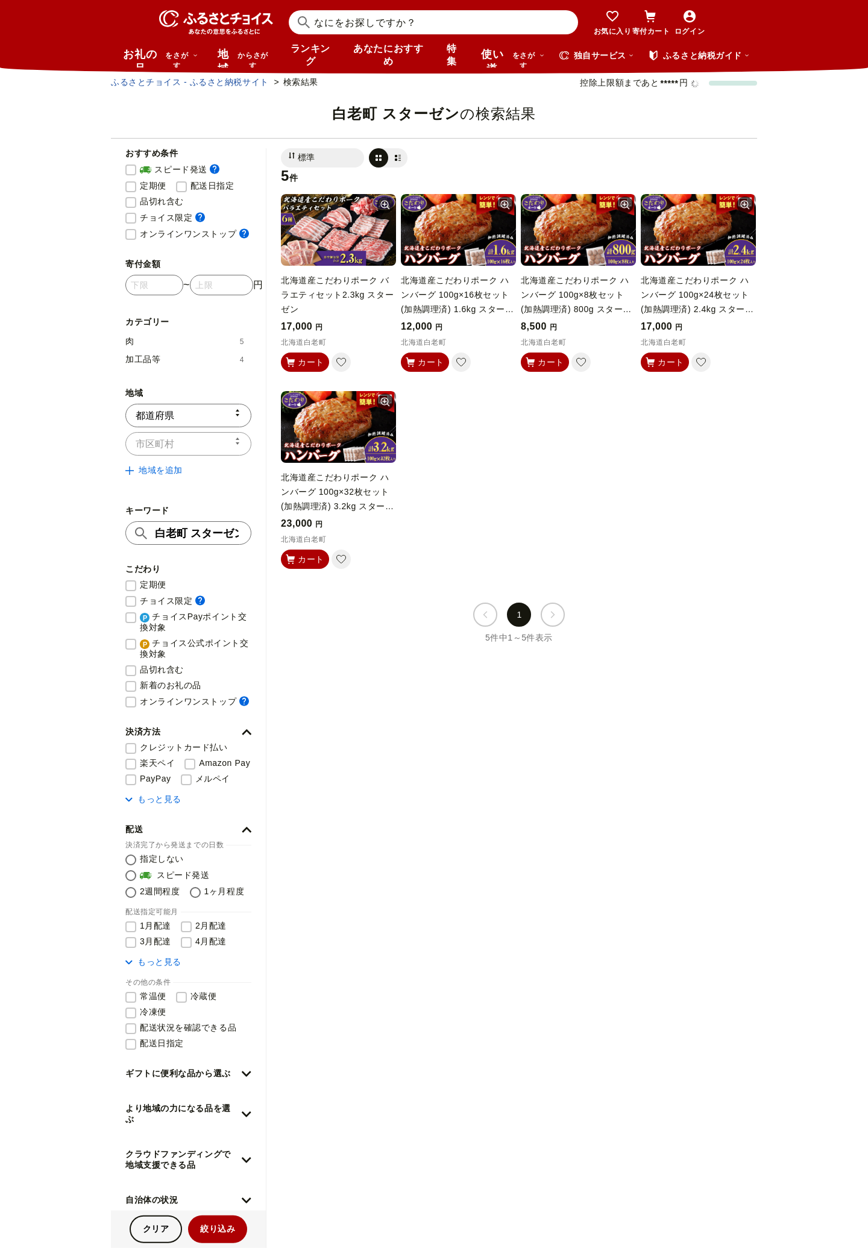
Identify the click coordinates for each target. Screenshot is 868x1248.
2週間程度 (160, 891)
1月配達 (155, 925)
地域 (244, 57)
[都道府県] (188, 415)
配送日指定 (212, 185)
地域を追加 (154, 470)
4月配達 (211, 941)
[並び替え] (322, 158)
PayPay (155, 778)
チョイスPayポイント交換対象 (193, 622)
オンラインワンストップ (194, 233)
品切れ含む (162, 201)
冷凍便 (153, 1012)
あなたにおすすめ (388, 54)
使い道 (513, 57)
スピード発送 (179, 170)
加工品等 (184, 359)
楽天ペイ (157, 763)
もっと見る (153, 799)
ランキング (310, 54)
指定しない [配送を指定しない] (162, 859)
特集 (452, 54)
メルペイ (212, 778)
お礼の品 (160, 57)
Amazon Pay (224, 763)
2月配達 (211, 925)
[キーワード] (188, 533)
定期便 (153, 185)
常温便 (153, 996)
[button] (188, 732)
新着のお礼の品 (170, 685)
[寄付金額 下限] (154, 285)
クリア (156, 1229)
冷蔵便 (203, 996)
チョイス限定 (172, 217)
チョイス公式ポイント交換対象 (194, 648)
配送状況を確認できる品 (188, 1027)
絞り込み (217, 1229)
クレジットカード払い (184, 747)
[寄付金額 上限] (221, 285)
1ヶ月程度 (224, 891)
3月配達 (155, 941)
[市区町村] (188, 444)
